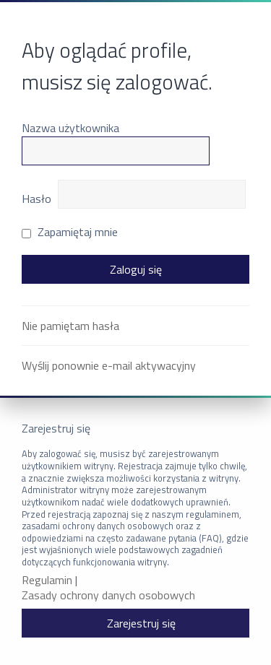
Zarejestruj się (141, 623)
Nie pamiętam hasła (70, 325)
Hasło (36, 198)
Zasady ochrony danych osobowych (108, 595)
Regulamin (47, 580)
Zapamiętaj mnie (70, 231)
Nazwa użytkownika (70, 127)
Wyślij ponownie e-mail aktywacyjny (109, 365)
